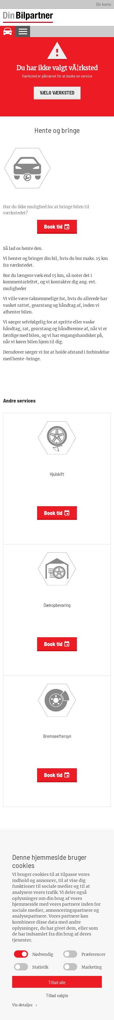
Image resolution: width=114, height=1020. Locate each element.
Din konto (103, 4)
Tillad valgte (57, 995)
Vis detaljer (25, 1005)
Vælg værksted (57, 92)
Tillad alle (57, 982)
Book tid (57, 226)
